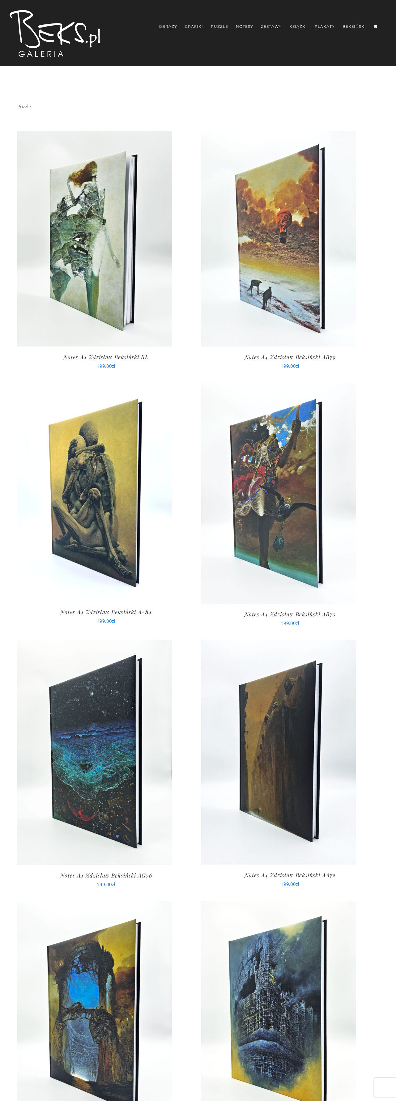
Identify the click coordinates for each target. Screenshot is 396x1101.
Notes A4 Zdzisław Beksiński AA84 (106, 612)
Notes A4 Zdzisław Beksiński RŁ (106, 357)
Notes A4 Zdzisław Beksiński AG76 (106, 875)
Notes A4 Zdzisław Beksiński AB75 (290, 614)
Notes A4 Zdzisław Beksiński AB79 (290, 357)
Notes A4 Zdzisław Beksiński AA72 (290, 875)
